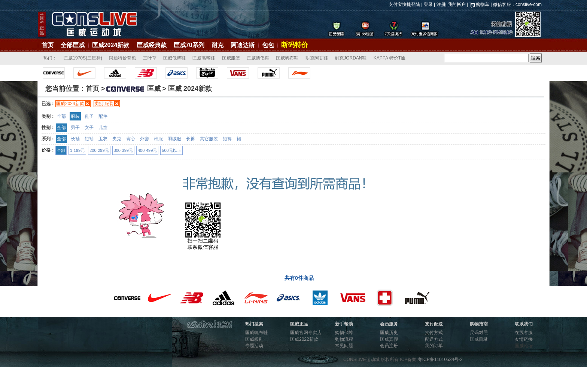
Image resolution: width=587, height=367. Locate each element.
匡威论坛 (524, 345)
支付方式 (434, 332)
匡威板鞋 (254, 339)
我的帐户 (457, 4)
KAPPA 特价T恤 (389, 58)
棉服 (158, 138)
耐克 (217, 45)
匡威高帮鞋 (203, 58)
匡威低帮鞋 (174, 58)
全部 (61, 116)
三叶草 (149, 58)
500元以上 (171, 150)
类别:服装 (103, 103)
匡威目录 (479, 339)
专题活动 (254, 345)
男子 (75, 127)
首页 (48, 45)
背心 (130, 138)
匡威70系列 (189, 45)
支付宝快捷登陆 (404, 4)
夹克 (116, 138)
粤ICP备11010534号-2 (440, 359)
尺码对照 (479, 332)
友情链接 (524, 339)
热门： (50, 58)
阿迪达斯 (243, 45)
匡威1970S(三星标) (83, 58)
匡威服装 (231, 58)
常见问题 (344, 345)
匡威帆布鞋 (287, 58)
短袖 (89, 138)
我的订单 (434, 345)
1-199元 (77, 150)
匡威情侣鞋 (258, 58)
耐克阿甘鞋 (316, 58)
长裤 (190, 138)
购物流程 (344, 339)
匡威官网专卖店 (306, 332)
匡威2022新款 (304, 339)
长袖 (75, 138)
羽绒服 (174, 138)
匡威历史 (389, 332)
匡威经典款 (152, 45)
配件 (102, 116)
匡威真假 (389, 339)
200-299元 (99, 150)
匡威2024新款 (111, 45)
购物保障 (344, 332)
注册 (441, 4)
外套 (144, 138)
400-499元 (147, 150)
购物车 (482, 4)
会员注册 (389, 345)
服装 (75, 116)
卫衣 (102, 138)
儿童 (102, 127)
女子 (89, 127)
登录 (428, 4)
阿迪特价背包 (122, 58)
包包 (268, 45)
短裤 (227, 138)
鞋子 (89, 116)
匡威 (133, 88)
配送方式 (434, 339)
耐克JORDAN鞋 (351, 58)
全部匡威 (73, 45)
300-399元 (123, 150)
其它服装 (209, 138)
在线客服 (524, 332)
